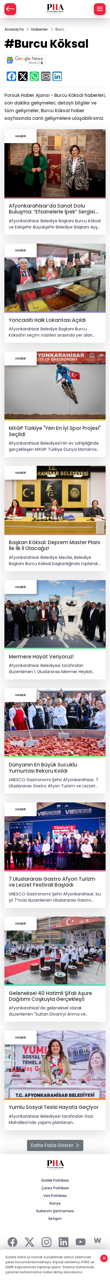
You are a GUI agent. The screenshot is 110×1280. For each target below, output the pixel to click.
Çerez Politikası (55, 1187)
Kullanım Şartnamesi (55, 1210)
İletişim (55, 1218)
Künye (55, 1203)
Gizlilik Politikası (55, 1180)
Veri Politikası (55, 1195)
